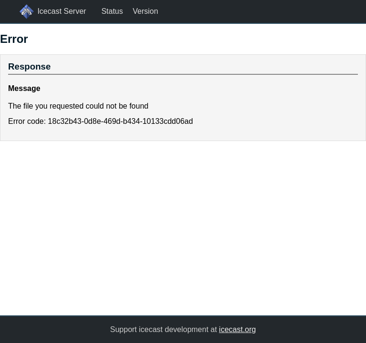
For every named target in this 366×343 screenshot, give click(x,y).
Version (145, 11)
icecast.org (237, 329)
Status (112, 11)
